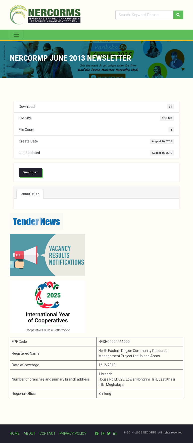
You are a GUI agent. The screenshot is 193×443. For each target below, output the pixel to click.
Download (30, 172)
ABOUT (29, 433)
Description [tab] (30, 194)
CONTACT (47, 433)
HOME (15, 433)
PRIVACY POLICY (73, 433)
